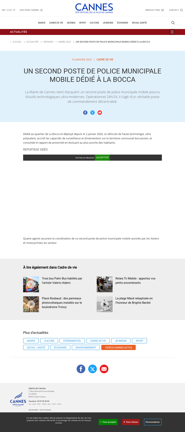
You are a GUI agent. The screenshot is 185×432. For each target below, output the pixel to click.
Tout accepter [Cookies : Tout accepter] (108, 422)
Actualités (18, 32)
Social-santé (139, 22)
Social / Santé (36, 347)
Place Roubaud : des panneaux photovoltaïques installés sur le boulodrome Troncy (62, 302)
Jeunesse (108, 22)
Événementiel (72, 341)
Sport (82, 22)
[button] (99, 112)
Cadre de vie (56, 22)
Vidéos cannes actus (118, 347)
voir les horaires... (45, 410)
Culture (94, 22)
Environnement (86, 347)
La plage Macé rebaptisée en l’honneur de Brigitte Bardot (134, 300)
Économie (122, 22)
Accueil (15, 41)
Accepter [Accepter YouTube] (102, 157)
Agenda (71, 22)
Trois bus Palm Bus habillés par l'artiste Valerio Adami (62, 280)
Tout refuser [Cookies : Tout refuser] (130, 422)
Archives (48, 41)
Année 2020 (64, 41)
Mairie (41, 22)
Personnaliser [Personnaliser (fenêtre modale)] (153, 422)
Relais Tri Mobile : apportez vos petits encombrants (135, 280)
